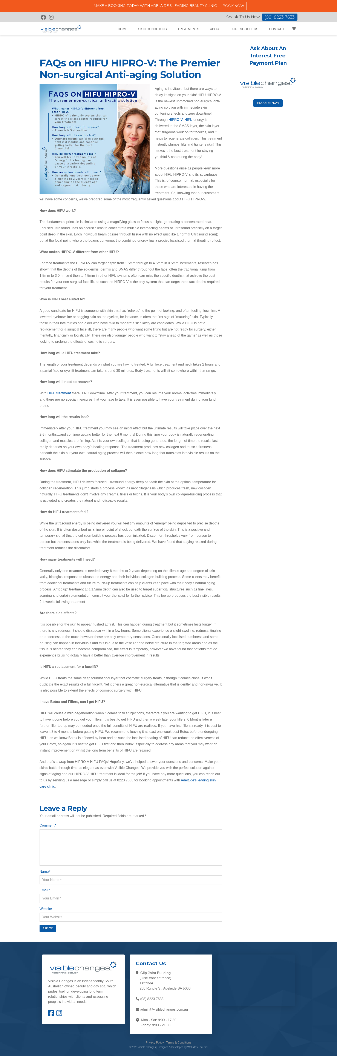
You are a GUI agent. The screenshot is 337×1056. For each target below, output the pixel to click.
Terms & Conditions (178, 1042)
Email (45, 890)
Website (46, 909)
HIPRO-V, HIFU (180, 119)
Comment (48, 825)
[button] (293, 29)
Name (45, 871)
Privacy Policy (155, 1042)
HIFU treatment (59, 393)
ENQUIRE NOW (268, 103)
